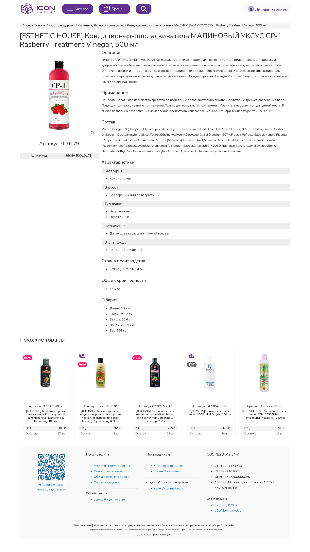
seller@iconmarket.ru (168, 488)
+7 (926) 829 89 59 (229, 505)
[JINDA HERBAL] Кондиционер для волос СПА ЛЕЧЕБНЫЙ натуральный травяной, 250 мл (264, 414)
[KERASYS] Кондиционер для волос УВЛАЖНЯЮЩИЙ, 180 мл (210, 412)
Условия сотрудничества (112, 466)
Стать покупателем (108, 471)
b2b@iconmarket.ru (228, 510)
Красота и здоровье (62, 25)
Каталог (40, 25)
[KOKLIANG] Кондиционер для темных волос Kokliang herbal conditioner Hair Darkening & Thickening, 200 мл (155, 416)
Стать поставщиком (168, 466)
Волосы (99, 25)
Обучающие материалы (111, 477)
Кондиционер (115, 25)
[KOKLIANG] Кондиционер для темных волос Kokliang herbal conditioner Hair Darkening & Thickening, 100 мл (45, 416)
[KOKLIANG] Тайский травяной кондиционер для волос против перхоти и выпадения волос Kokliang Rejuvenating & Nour (100, 416)
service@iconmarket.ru (109, 499)
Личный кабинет (166, 471)
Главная (28, 25)
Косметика (85, 25)
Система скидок (106, 482)
